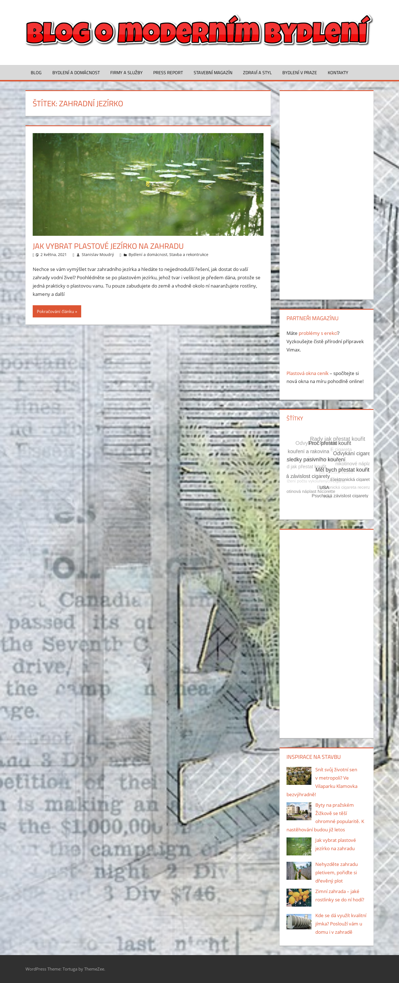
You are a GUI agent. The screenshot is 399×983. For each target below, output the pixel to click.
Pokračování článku (55, 311)
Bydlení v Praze (299, 72)
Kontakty (338, 72)
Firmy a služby (126, 72)
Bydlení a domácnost (76, 72)
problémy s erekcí (318, 333)
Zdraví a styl (257, 72)
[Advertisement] (326, 194)
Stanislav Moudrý (98, 254)
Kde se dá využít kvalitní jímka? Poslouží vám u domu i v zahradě (340, 923)
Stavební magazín (213, 72)
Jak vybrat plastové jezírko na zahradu (108, 246)
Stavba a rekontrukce (188, 254)
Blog (36, 72)
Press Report (168, 72)
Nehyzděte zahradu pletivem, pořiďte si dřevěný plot (336, 872)
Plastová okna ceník (308, 373)
